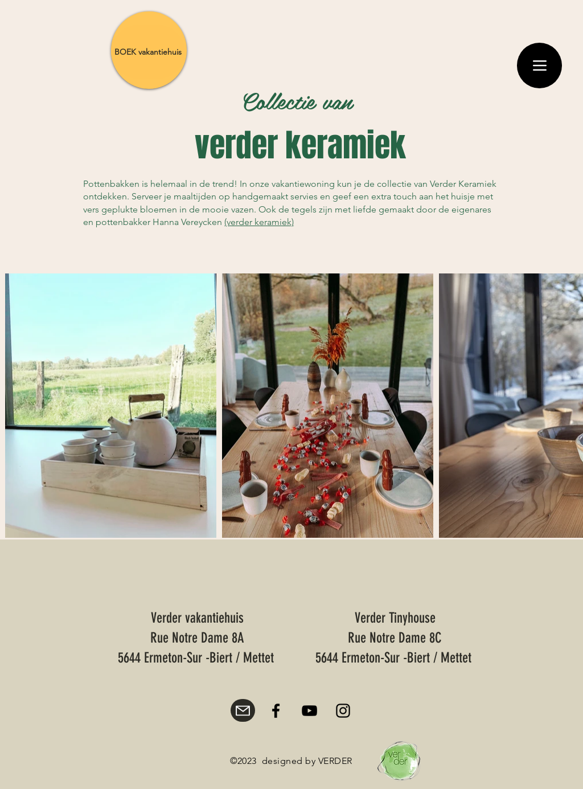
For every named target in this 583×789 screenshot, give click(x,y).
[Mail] (243, 710)
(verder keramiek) (259, 221)
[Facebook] (275, 710)
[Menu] (539, 65)
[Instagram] (343, 710)
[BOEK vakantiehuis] (148, 51)
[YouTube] (309, 710)
